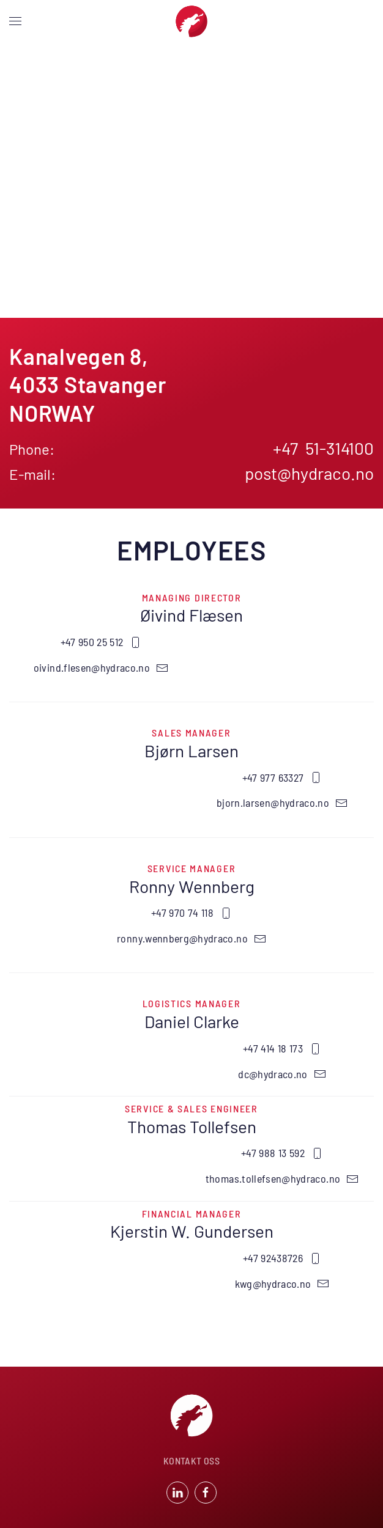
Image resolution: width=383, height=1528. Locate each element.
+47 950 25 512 (101, 641)
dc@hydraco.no (282, 1074)
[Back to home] (191, 21)
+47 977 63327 (282, 777)
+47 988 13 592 (282, 1152)
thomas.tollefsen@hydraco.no (282, 1178)
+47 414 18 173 (282, 1048)
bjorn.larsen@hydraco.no (282, 802)
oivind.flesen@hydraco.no (101, 667)
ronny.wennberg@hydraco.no (191, 938)
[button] (15, 21)
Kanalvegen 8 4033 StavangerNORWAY (87, 384)
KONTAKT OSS (191, 1461)
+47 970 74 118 (191, 912)
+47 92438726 (282, 1258)
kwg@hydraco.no (282, 1283)
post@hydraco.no (309, 473)
